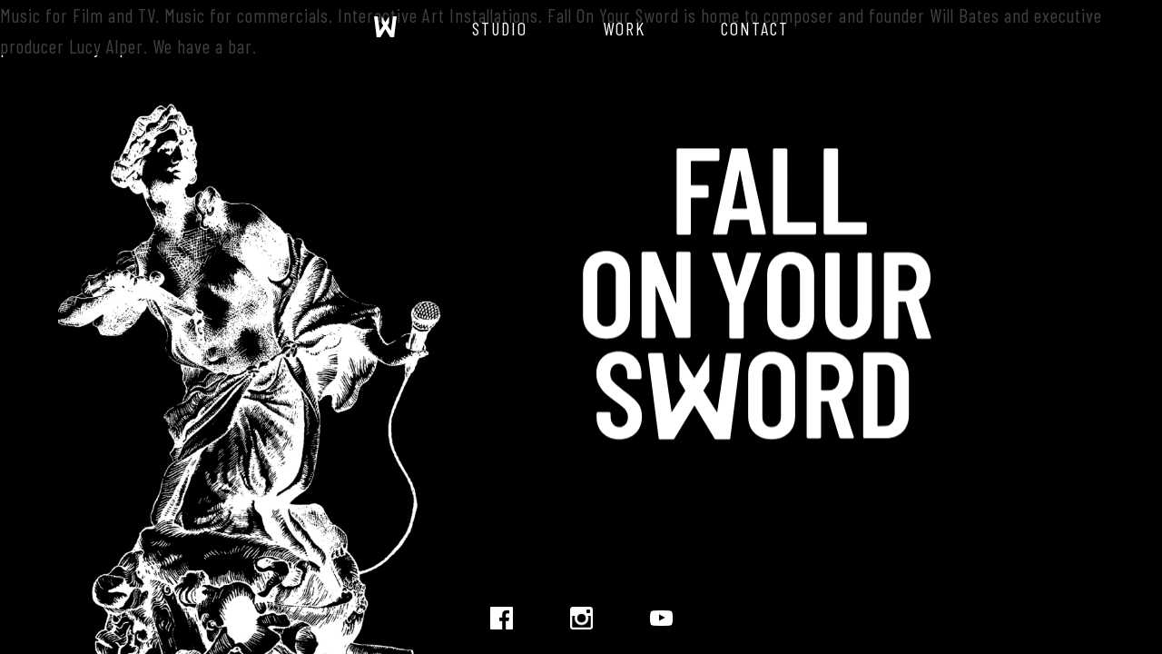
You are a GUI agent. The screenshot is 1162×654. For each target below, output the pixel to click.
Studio (499, 28)
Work (624, 28)
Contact (755, 28)
